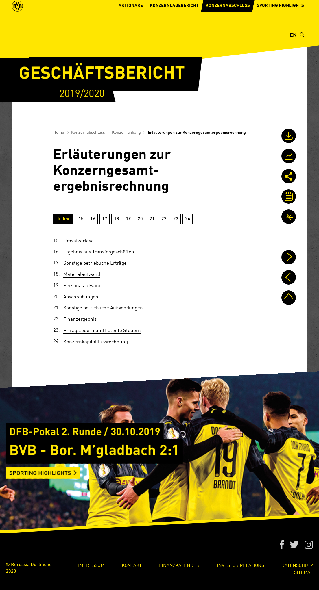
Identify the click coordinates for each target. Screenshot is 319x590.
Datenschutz (297, 564)
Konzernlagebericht (174, 25)
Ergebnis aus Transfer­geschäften (98, 251)
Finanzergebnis (80, 318)
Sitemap (303, 571)
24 (187, 219)
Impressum (91, 564)
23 (175, 219)
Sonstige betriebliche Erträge (95, 262)
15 (81, 219)
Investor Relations (240, 564)
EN (293, 35)
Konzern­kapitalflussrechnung (95, 341)
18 (116, 219)
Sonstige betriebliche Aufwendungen (103, 307)
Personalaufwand (82, 285)
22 (164, 219)
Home (58, 133)
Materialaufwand (81, 273)
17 (104, 219)
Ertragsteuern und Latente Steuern (102, 329)
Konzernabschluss (228, 25)
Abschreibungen (80, 296)
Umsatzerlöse (78, 240)
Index (63, 219)
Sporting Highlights (280, 25)
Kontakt (132, 564)
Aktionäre (131, 25)
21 (152, 219)
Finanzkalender (179, 564)
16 (92, 219)
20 (140, 219)
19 (128, 219)
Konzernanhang (126, 133)
